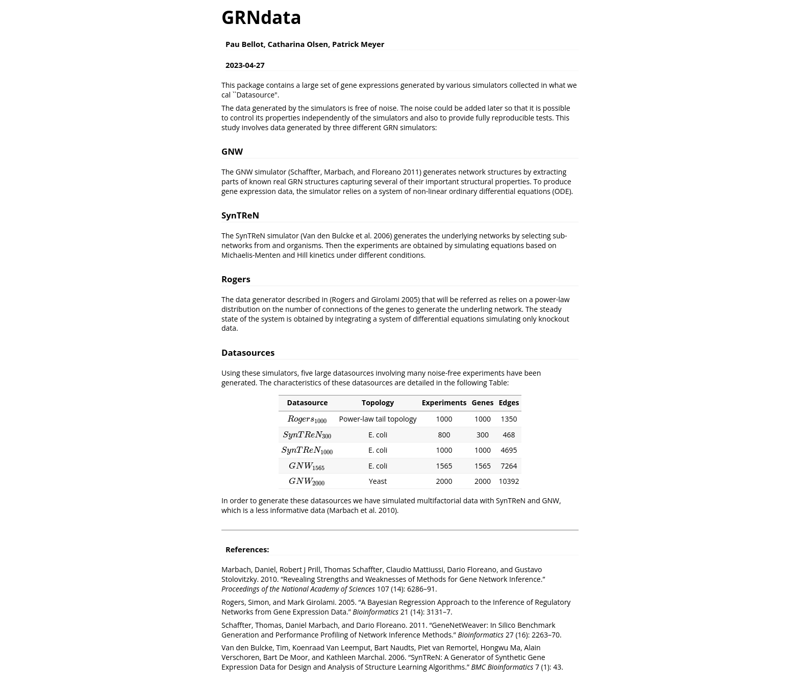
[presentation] (307, 419)
